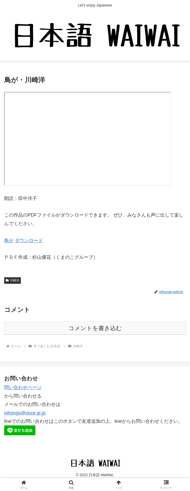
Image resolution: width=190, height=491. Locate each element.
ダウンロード (29, 240)
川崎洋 (12, 280)
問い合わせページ (23, 387)
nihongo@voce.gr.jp (25, 413)
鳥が (9, 240)
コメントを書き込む (95, 328)
